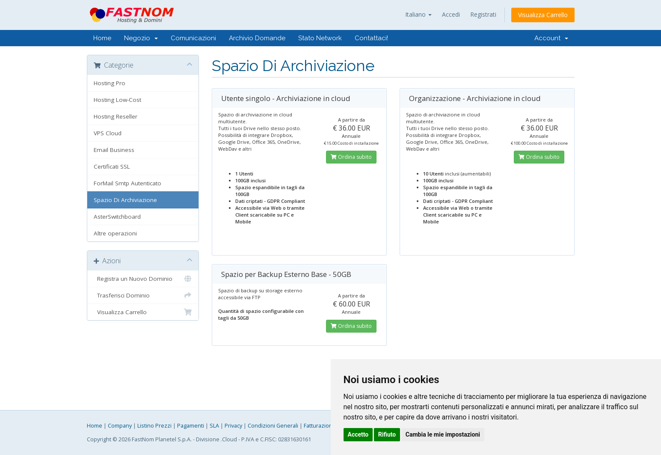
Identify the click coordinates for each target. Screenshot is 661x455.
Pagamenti (190, 425)
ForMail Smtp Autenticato (127, 183)
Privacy (233, 425)
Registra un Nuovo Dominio (143, 279)
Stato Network (320, 38)
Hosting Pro (109, 83)
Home (102, 38)
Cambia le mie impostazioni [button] (443, 434)
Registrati (483, 14)
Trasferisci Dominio (143, 295)
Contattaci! (371, 38)
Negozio (141, 38)
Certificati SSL (112, 166)
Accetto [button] (358, 434)
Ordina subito (351, 157)
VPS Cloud (108, 133)
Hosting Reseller (115, 116)
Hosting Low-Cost (117, 100)
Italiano (418, 14)
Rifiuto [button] (387, 434)
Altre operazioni (115, 233)
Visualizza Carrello (543, 15)
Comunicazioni (193, 38)
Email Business (114, 150)
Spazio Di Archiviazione (125, 200)
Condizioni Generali (273, 425)
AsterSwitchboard (117, 216)
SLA (214, 425)
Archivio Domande (257, 38)
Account (551, 38)
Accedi (451, 14)
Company (120, 425)
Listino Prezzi (154, 425)
